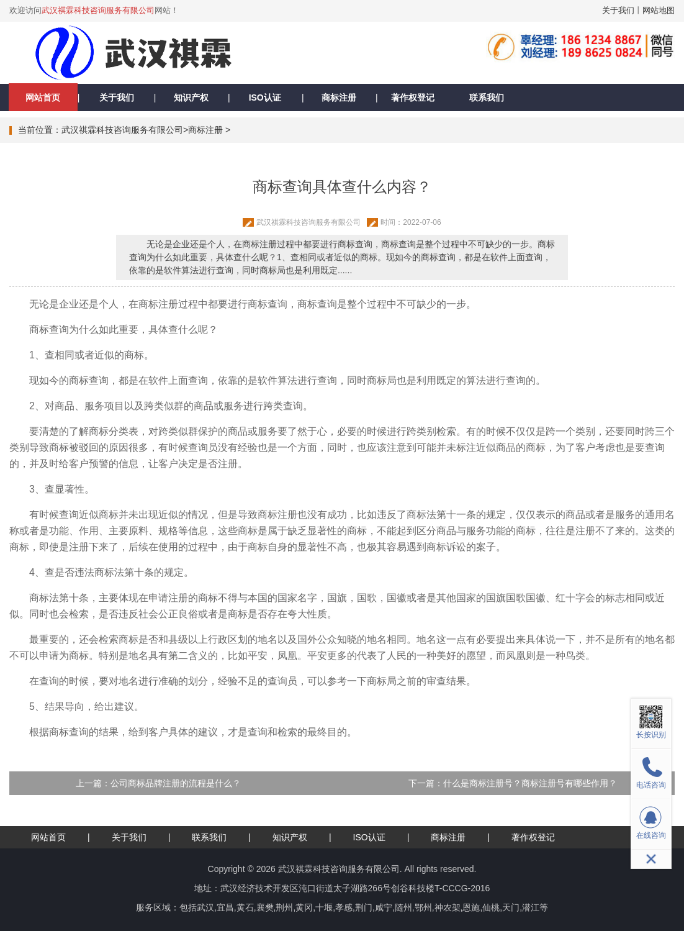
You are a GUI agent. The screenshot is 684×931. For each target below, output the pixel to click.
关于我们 (618, 10)
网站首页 (42, 97)
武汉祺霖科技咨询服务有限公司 (98, 10)
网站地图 (658, 10)
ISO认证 (265, 97)
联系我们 (486, 97)
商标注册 (339, 97)
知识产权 (191, 97)
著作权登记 (412, 97)
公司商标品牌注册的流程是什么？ (175, 783)
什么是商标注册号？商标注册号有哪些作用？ (530, 783)
